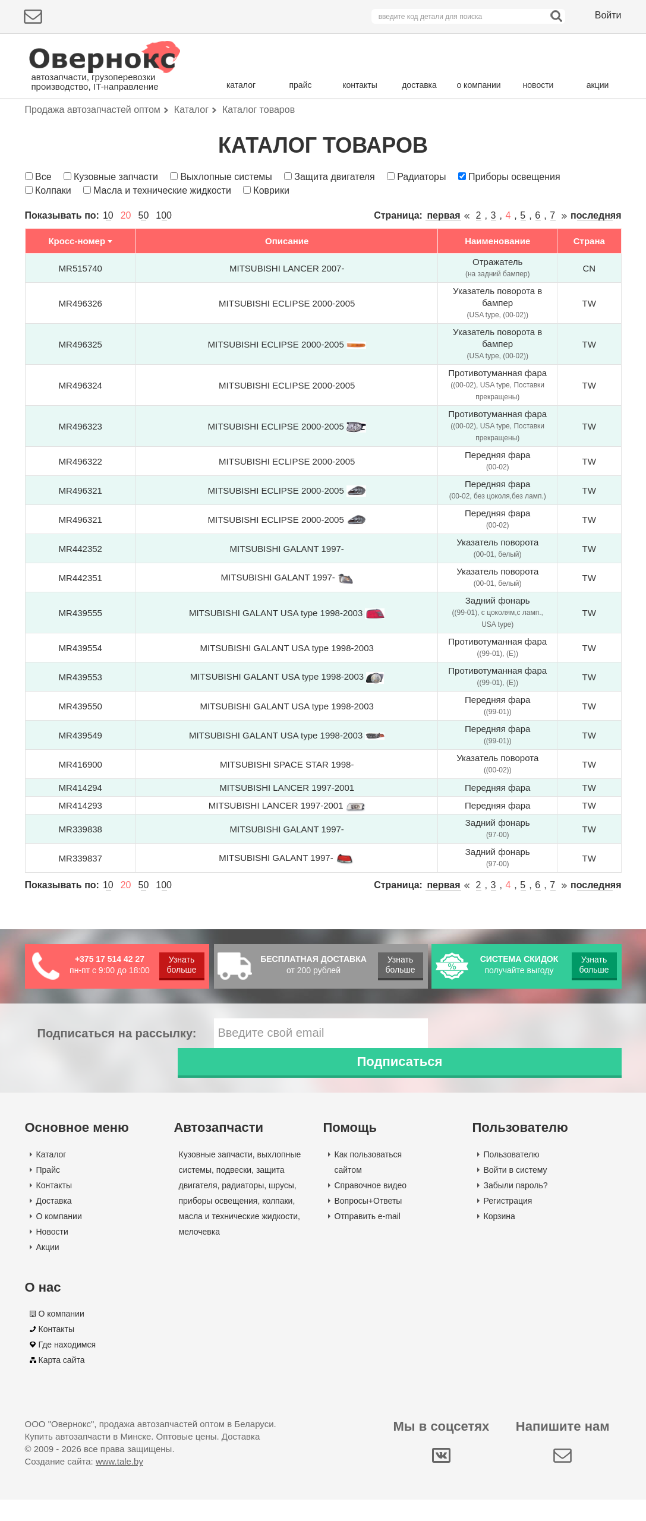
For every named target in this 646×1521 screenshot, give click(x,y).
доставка (419, 85)
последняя (596, 266)
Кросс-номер (76, 292)
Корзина (499, 1237)
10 (108, 266)
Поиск (571, 121)
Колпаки (53, 241)
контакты (359, 85)
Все (43, 228)
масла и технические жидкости (238, 1237)
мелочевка (199, 1252)
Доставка (54, 1221)
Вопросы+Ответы (368, 1221)
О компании (59, 1237)
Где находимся (67, 1366)
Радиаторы (421, 228)
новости (538, 85)
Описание (286, 292)
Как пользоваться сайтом (368, 1182)
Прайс (48, 1190)
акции (598, 85)
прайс (300, 85)
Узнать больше (182, 1015)
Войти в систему (515, 1190)
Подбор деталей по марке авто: (95, 123)
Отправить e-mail (368, 1237)
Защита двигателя (334, 228)
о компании (478, 85)
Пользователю (512, 1175)
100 (164, 266)
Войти (608, 15)
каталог (241, 85)
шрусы (281, 1206)
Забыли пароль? (516, 1206)
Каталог (51, 1175)
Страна (589, 292)
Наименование (497, 292)
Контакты (54, 1206)
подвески (233, 1190)
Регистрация (508, 1221)
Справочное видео (371, 1206)
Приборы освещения (514, 228)
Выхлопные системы (226, 228)
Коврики (271, 241)
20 (126, 266)
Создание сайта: (84, 1483)
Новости (52, 1252)
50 (143, 266)
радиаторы (243, 1206)
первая (443, 266)
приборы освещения (218, 1221)
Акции (47, 1268)
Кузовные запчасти (116, 228)
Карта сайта (62, 1381)
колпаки (277, 1221)
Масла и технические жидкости (162, 241)
